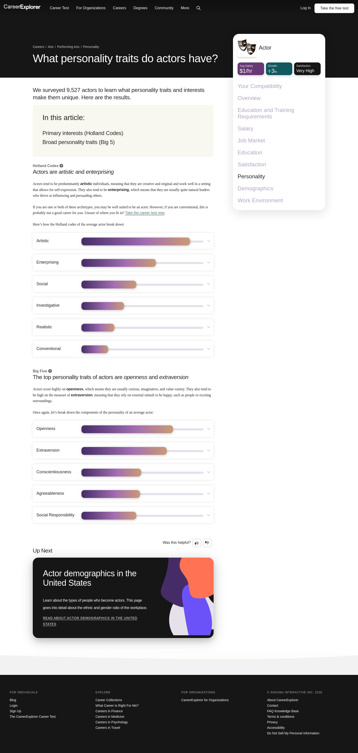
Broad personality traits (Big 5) (78, 142)
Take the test (334, 8)
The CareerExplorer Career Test (33, 716)
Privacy (272, 722)
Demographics (255, 188)
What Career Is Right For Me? (117, 705)
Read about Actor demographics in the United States (90, 621)
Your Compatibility (260, 86)
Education (250, 152)
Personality (251, 176)
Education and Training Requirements (266, 113)
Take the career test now (144, 213)
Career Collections (108, 700)
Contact (272, 705)
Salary (245, 128)
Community (164, 8)
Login (14, 705)
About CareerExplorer (282, 700)
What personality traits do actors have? (125, 58)
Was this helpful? (177, 542)
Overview (249, 98)
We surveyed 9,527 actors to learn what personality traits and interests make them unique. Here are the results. (118, 93)
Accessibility (276, 727)
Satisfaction (252, 164)
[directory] (123, 131)
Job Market (251, 140)
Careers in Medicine (109, 716)
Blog (13, 700)
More (185, 8)
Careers (119, 8)
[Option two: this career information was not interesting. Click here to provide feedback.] (207, 543)
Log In (306, 8)
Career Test (59, 8)
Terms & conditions (280, 716)
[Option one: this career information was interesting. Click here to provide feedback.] (197, 543)
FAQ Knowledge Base (283, 711)
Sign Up (15, 711)
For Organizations (90, 8)
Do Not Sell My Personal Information (293, 733)
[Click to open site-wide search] (199, 8)
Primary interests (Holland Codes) (82, 133)
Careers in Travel (107, 727)
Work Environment (260, 200)
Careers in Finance (109, 711)
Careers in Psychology (111, 722)
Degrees (140, 8)
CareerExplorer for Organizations (205, 700)
